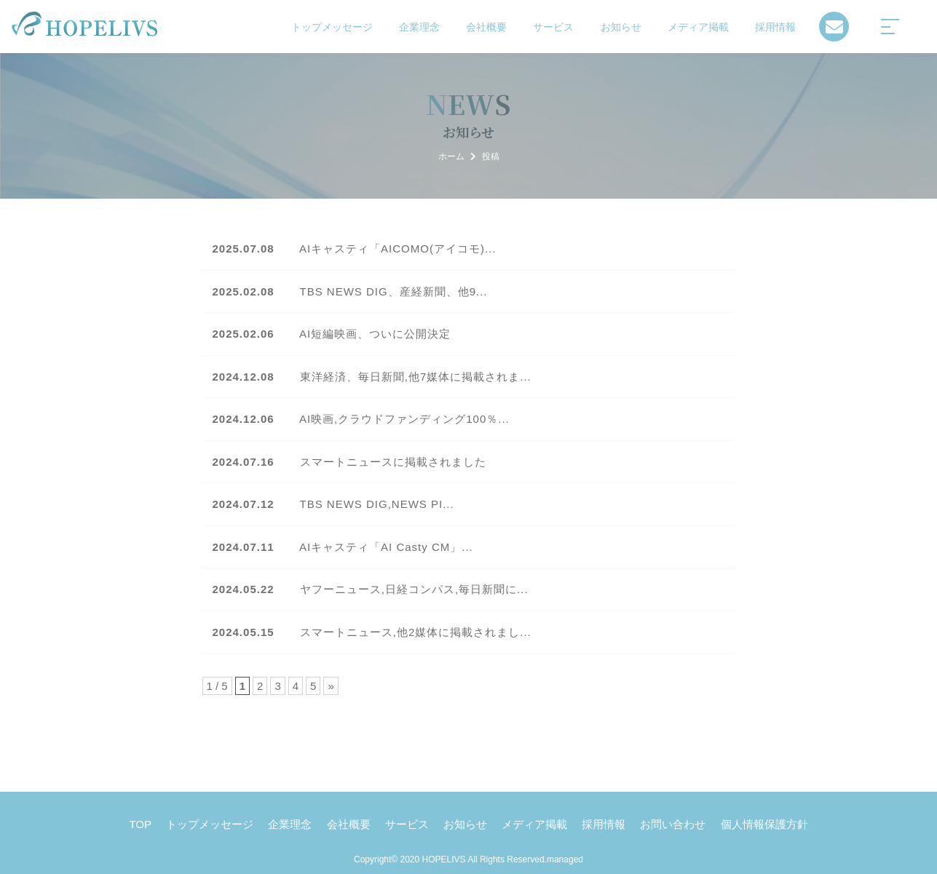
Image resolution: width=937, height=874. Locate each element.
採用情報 (775, 27)
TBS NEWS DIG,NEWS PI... (333, 504)
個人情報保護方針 (764, 824)
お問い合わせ (672, 824)
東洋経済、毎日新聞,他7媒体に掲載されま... (372, 376)
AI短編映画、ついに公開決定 (332, 333)
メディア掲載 (698, 27)
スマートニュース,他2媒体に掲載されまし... (372, 632)
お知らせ (621, 27)
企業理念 (419, 27)
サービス (553, 27)
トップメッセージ (332, 27)
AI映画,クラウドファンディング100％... (361, 419)
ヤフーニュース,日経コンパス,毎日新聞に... (371, 589)
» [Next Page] (330, 686)
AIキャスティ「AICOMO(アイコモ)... (355, 248)
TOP (140, 824)
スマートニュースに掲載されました (349, 462)
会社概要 (486, 27)
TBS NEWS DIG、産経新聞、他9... (350, 291)
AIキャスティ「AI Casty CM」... (343, 547)
